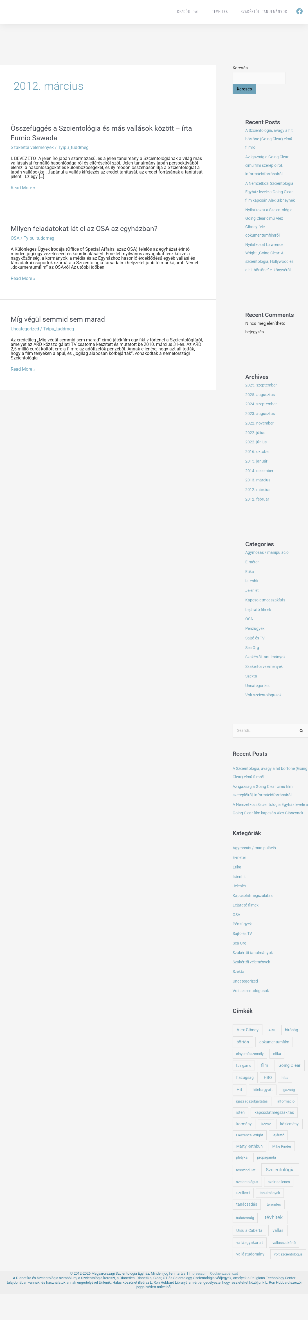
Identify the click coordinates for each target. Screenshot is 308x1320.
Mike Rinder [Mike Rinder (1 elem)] (281, 1172)
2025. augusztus (260, 412)
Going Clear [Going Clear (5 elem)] (289, 1091)
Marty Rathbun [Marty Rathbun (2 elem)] (249, 1172)
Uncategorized (25, 329)
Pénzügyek (255, 645)
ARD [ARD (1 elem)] (271, 1056)
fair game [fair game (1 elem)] (243, 1092)
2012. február (257, 516)
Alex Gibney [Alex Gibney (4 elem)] (247, 1056)
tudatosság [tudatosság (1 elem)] (245, 1244)
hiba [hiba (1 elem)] (285, 1104)
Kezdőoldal (188, 11)
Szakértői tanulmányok (264, 11)
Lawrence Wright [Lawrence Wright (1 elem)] (249, 1161)
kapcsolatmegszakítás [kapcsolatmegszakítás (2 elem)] (274, 1138)
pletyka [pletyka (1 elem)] (242, 1183)
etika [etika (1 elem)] (277, 1080)
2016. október (258, 469)
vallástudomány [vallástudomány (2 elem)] (250, 1280)
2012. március (258, 507)
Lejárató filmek (259, 627)
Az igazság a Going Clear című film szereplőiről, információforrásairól (268, 166)
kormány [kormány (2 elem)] (244, 1150)
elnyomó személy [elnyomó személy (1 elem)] (250, 1080)
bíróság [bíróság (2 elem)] (291, 1056)
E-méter (252, 579)
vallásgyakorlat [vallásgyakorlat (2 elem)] (249, 1268)
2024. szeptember (261, 421)
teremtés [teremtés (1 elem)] (274, 1230)
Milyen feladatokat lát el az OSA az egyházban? (86, 228)
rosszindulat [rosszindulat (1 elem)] (245, 1196)
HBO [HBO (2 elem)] (268, 1103)
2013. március (258, 497)
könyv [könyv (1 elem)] (266, 1150)
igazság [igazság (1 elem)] (288, 1116)
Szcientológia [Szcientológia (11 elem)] (280, 1196)
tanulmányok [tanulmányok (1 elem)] (270, 1219)
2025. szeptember (261, 402)
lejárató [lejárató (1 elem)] (278, 1161)
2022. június (256, 459)
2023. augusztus (260, 431)
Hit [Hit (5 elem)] (239, 1115)
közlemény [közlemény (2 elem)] (289, 1150)
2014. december (260, 488)
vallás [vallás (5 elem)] (278, 1256)
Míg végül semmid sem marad (60, 319)
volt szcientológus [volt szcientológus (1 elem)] (288, 1280)
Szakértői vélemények (32, 147)
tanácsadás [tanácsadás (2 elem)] (246, 1230)
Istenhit (252, 598)
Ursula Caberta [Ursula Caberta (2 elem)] (249, 1257)
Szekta (251, 693)
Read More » (23, 188)
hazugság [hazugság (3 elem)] (245, 1103)
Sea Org (252, 665)
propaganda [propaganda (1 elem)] (266, 1183)
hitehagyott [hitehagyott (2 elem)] (263, 1116)
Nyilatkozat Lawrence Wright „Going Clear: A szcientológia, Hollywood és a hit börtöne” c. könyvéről (269, 270)
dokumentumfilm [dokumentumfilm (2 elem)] (274, 1068)
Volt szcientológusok (265, 712)
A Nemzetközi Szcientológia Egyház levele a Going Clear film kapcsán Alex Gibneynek (268, 831)
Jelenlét (252, 607)
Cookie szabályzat (224, 1299)
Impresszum (198, 1299)
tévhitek (220, 11)
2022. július (256, 450)
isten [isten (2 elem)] (240, 1138)
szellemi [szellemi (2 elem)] (243, 1219)
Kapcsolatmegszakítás (266, 617)
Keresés (240, 67)
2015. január (256, 478)
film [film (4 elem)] (264, 1091)
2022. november (260, 440)
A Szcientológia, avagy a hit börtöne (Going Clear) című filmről (268, 139)
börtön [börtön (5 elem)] (243, 1068)
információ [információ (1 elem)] (285, 1128)
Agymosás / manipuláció (268, 569)
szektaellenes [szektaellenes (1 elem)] (279, 1208)
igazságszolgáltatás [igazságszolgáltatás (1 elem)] (252, 1128)
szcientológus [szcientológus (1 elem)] (247, 1208)
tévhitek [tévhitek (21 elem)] (274, 1243)
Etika (250, 589)
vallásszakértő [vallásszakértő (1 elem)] (284, 1269)
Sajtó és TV (256, 655)
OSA (15, 238)
